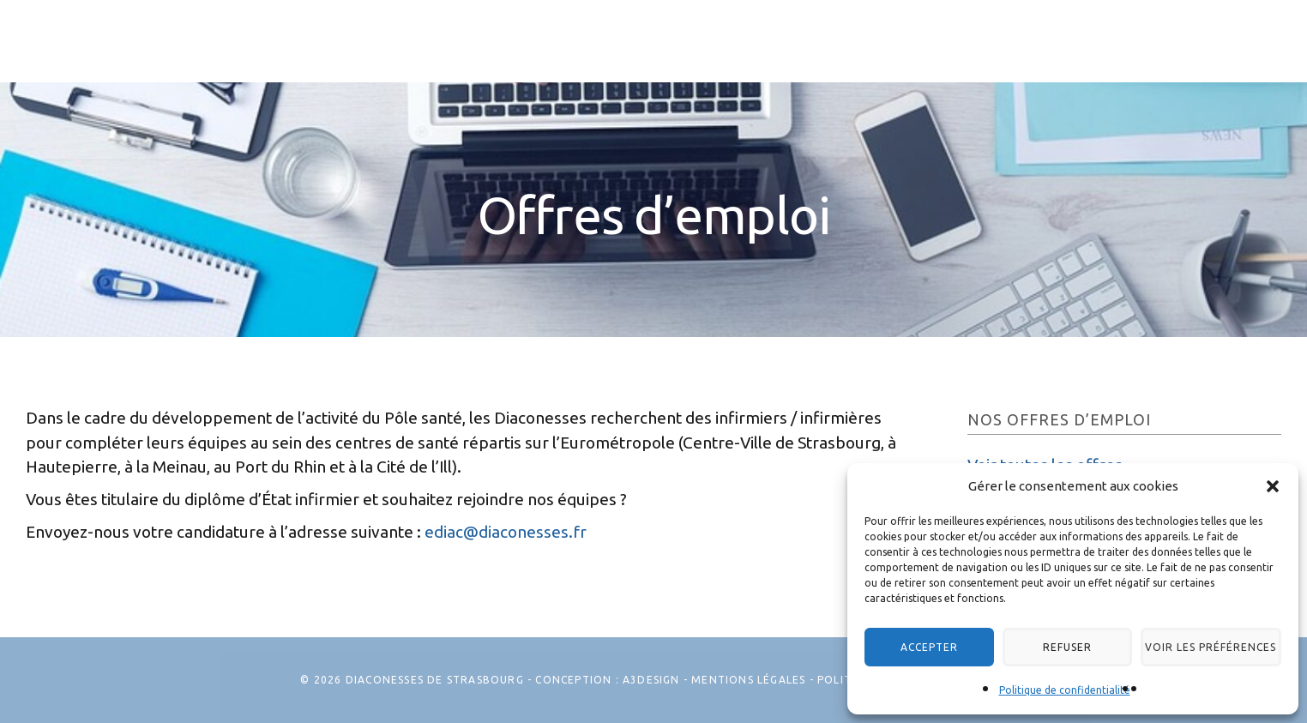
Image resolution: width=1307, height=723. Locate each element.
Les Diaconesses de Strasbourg (111, 58)
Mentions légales (748, 679)
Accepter (919, 643)
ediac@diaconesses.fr (506, 531)
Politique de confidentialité (1064, 690)
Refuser (1038, 643)
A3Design (651, 679)
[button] (1272, 480)
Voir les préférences (1191, 643)
